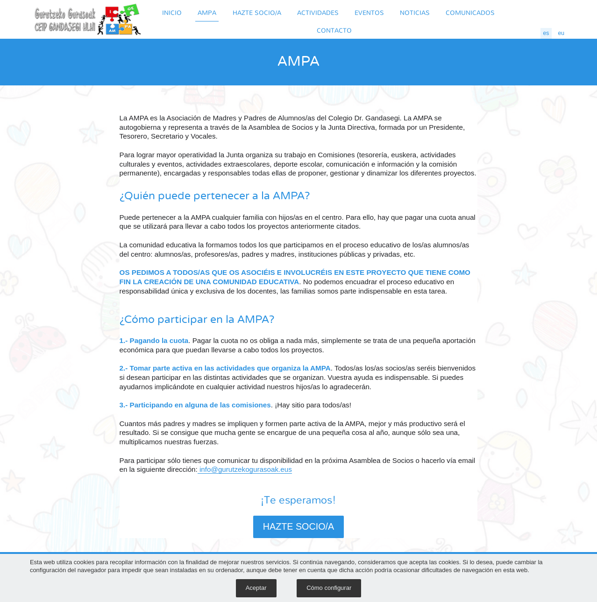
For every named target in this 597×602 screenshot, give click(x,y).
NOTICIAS (415, 12)
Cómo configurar (328, 587)
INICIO (172, 12)
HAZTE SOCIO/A (257, 12)
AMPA (207, 12)
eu (561, 33)
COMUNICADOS (470, 12)
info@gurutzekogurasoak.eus (245, 469)
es (546, 33)
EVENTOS (369, 12)
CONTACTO (334, 30)
